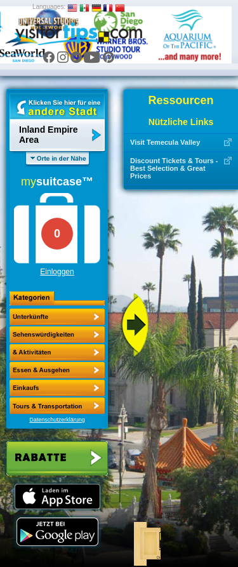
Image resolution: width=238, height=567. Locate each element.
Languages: (48, 6)
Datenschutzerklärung (57, 420)
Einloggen (57, 271)
